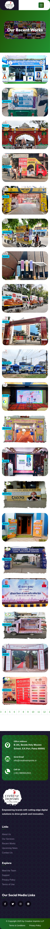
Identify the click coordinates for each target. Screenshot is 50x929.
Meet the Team (9, 870)
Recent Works (8, 843)
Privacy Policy (8, 880)
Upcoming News (9, 848)
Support (5, 875)
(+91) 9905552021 (22, 773)
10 (33, 712)
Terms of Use (8, 884)
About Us (6, 834)
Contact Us (7, 853)
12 (44, 712)
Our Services (8, 839)
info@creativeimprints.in (25, 760)
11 (39, 712)
